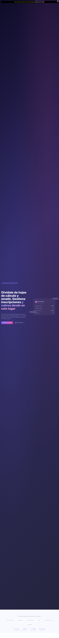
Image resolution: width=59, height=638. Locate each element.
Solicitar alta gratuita (7, 336)
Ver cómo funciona (19, 336)
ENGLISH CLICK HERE (39, 2)
